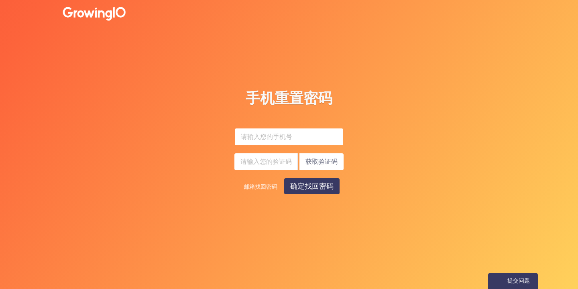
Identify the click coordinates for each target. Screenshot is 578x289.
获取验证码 (321, 161)
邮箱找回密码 (260, 187)
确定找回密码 (312, 186)
